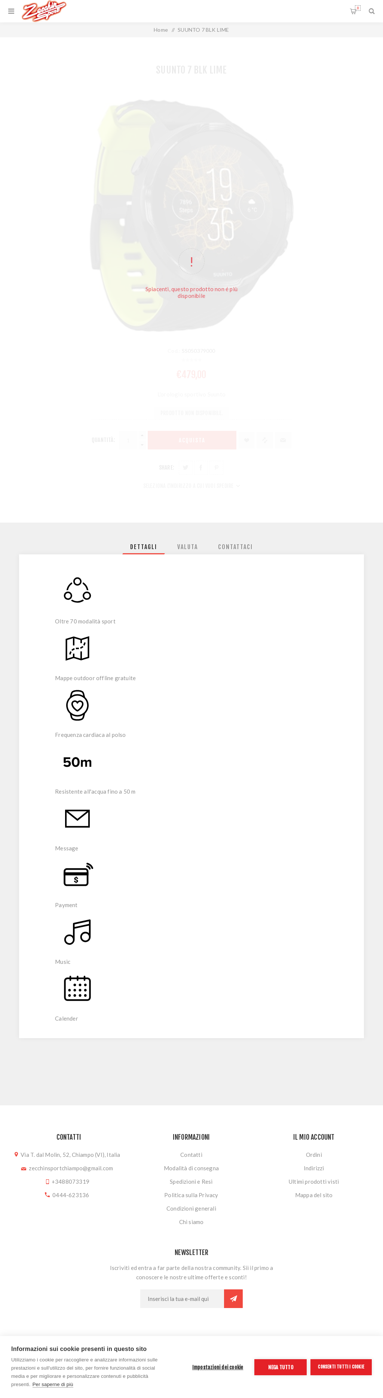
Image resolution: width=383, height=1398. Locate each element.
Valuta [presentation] (187, 547)
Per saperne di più (53, 1384)
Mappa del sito (314, 1195)
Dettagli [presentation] (143, 547)
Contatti (191, 1154)
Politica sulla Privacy (191, 1195)
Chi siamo (191, 1221)
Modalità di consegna (191, 1168)
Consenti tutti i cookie (341, 1367)
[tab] (144, 546)
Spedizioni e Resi (191, 1181)
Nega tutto (280, 1367)
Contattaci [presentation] (235, 547)
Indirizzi (314, 1168)
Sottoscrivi (233, 1298)
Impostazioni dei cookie (217, 1367)
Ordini (314, 1154)
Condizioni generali (191, 1208)
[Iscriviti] (182, 1298)
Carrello (358, 8)
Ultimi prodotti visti (314, 1181)
